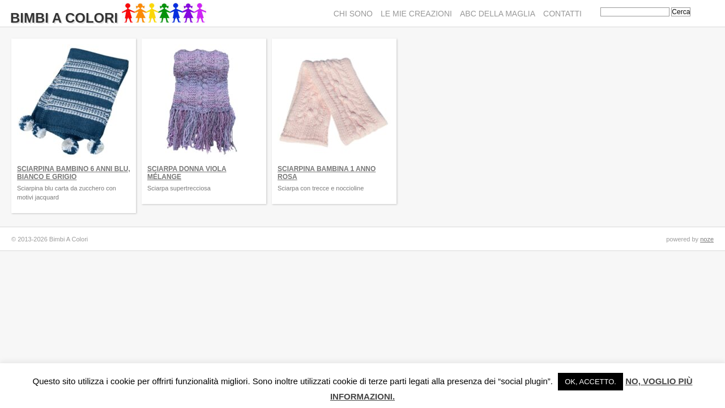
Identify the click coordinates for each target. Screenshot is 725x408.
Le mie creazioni (416, 13)
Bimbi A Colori (108, 18)
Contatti (562, 13)
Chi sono (353, 13)
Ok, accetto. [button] (590, 381)
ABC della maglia (497, 13)
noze (707, 239)
